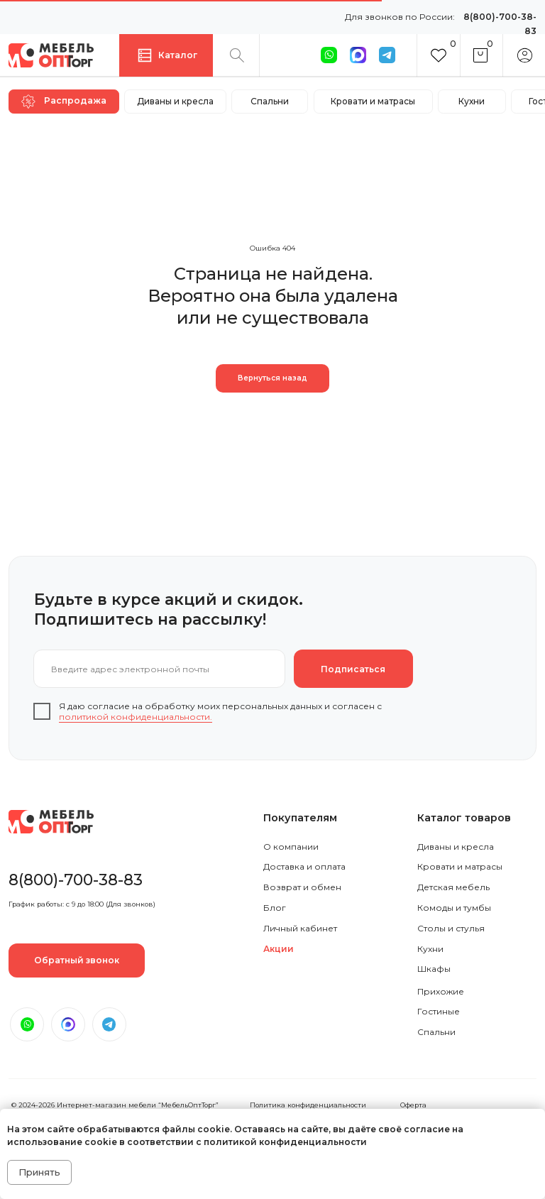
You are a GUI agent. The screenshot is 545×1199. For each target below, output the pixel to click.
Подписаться (353, 669)
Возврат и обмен (302, 887)
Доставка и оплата (304, 866)
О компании (291, 846)
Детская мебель (453, 887)
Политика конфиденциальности (308, 1105)
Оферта (413, 1105)
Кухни (430, 948)
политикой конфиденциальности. (135, 716)
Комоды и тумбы (454, 907)
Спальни (436, 1031)
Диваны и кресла (455, 846)
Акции (278, 948)
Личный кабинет (300, 928)
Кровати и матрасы (459, 866)
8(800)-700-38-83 (76, 879)
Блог (274, 907)
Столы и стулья (451, 928)
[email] (159, 669)
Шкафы (434, 968)
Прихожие (440, 991)
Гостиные (438, 1011)
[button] (77, 960)
